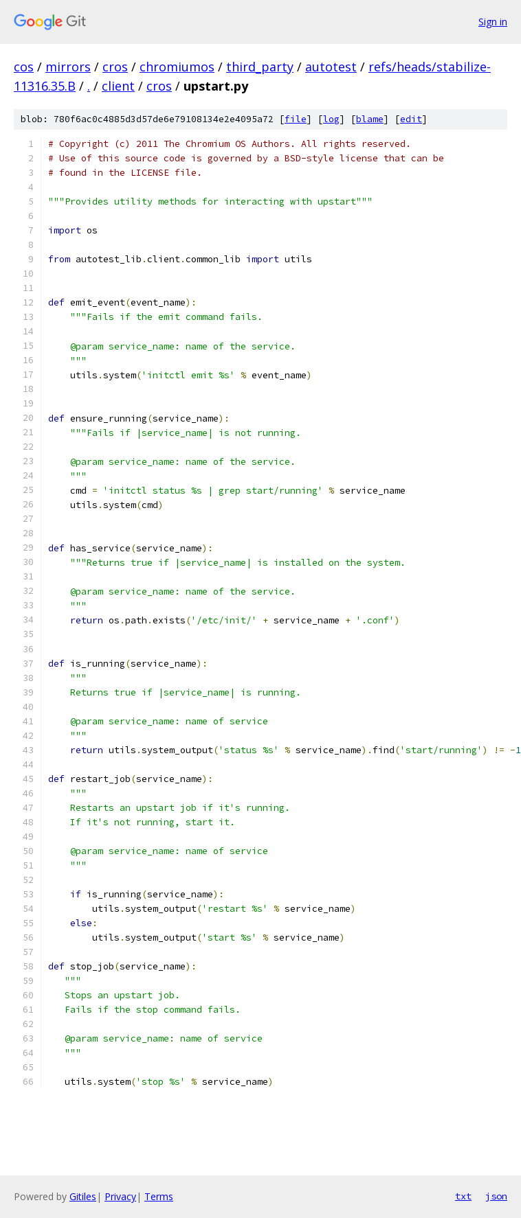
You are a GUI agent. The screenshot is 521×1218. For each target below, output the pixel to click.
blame (370, 119)
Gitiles (82, 1196)
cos (24, 66)
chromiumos (177, 66)
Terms (158, 1196)
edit (411, 119)
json (496, 1196)
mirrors (68, 66)
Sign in (492, 21)
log (331, 119)
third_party (259, 66)
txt (463, 1196)
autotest (331, 66)
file (296, 119)
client (118, 86)
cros (115, 66)
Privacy (120, 1196)
